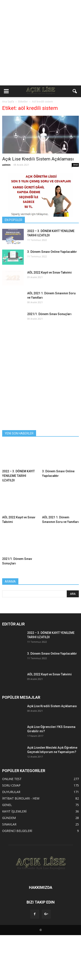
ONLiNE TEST (12, 779)
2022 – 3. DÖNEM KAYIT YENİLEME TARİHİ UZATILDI (18, 475)
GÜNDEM (9, 818)
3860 (75, 164)
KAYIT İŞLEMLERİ (14, 811)
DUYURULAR (11, 792)
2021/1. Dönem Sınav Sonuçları (49, 314)
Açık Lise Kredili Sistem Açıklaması (38, 159)
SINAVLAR (9, 824)
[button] (75, 91)
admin (6, 164)
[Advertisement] (40, 42)
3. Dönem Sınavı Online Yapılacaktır (52, 251)
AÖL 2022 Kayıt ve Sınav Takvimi (49, 272)
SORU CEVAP (11, 785)
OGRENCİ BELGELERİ (17, 831)
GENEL (7, 805)
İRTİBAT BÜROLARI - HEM (20, 798)
